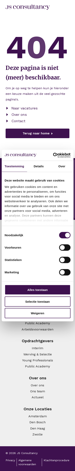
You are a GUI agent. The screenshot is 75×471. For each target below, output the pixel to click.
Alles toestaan (37, 290)
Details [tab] (39, 166)
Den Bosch (37, 422)
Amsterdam (37, 416)
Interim (37, 348)
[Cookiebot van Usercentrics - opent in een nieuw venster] (53, 155)
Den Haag (37, 428)
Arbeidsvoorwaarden (37, 329)
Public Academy (37, 323)
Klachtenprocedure (56, 460)
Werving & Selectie (37, 354)
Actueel (38, 397)
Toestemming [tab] (14, 166)
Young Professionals (37, 360)
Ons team (37, 391)
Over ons (19, 114)
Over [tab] (61, 166)
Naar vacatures (24, 108)
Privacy (10, 460)
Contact (18, 121)
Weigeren (37, 313)
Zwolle (37, 434)
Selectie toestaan (37, 301)
